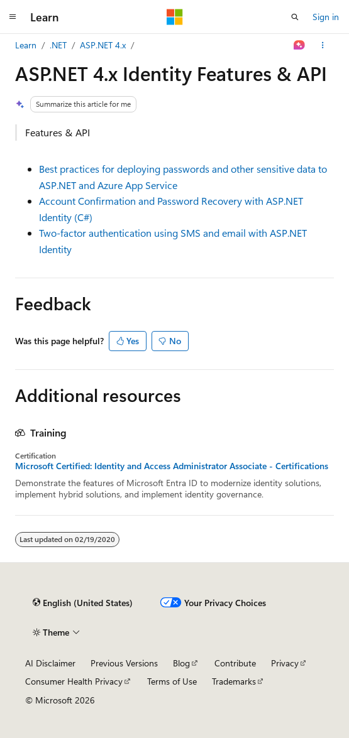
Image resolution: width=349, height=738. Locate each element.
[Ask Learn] (299, 45)
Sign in (326, 17)
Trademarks (234, 681)
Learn (25, 45)
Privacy (285, 663)
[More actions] (323, 45)
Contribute (235, 663)
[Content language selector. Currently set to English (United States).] (82, 603)
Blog (181, 663)
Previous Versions (124, 663)
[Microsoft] (175, 17)
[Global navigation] (12, 17)
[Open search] (294, 17)
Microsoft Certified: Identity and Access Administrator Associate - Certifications (171, 466)
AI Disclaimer (50, 663)
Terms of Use (172, 681)
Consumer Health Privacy (74, 681)
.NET (58, 45)
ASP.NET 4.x (103, 45)
